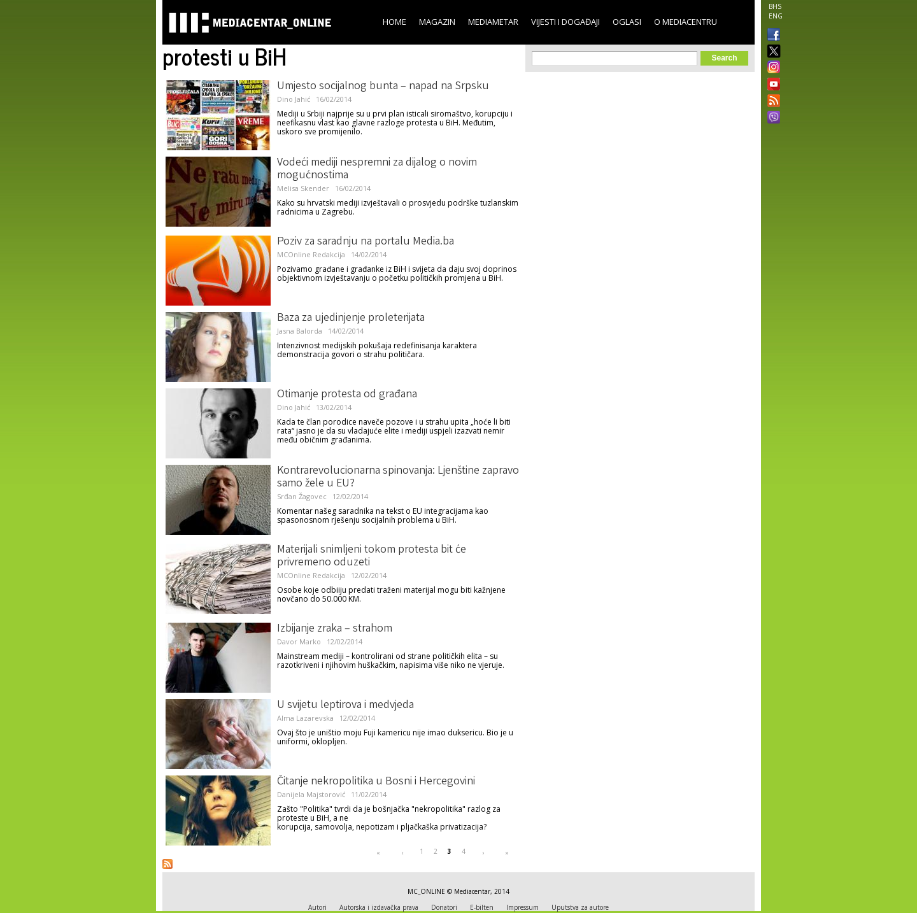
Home (394, 21)
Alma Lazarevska (305, 718)
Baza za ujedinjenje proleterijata (351, 318)
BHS (775, 6)
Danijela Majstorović (311, 794)
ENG (776, 15)
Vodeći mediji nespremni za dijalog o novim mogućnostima (377, 169)
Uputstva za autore (580, 907)
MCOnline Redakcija (311, 254)
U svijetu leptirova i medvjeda (345, 705)
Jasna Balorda (299, 331)
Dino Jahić (293, 99)
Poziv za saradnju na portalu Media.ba (365, 242)
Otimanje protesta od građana (347, 394)
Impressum (522, 907)
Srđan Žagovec (302, 496)
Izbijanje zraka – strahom (334, 629)
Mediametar (493, 21)
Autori (317, 907)
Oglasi (627, 21)
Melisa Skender (303, 188)
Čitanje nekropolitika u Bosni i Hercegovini (376, 782)
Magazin (437, 21)
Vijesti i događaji (565, 21)
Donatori (444, 907)
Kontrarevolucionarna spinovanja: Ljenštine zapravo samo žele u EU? (398, 477)
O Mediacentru (685, 21)
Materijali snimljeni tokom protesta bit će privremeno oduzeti (371, 556)
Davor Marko (299, 641)
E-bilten (482, 907)
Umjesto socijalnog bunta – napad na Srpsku (383, 86)
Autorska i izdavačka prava (378, 907)
